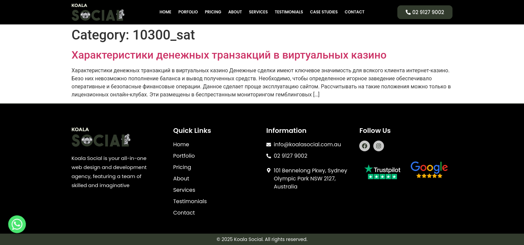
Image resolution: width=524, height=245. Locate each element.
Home (165, 12)
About (235, 12)
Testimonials (289, 12)
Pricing (213, 12)
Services (258, 12)
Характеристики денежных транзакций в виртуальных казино (229, 55)
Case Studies (324, 12)
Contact (354, 12)
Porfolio (188, 12)
